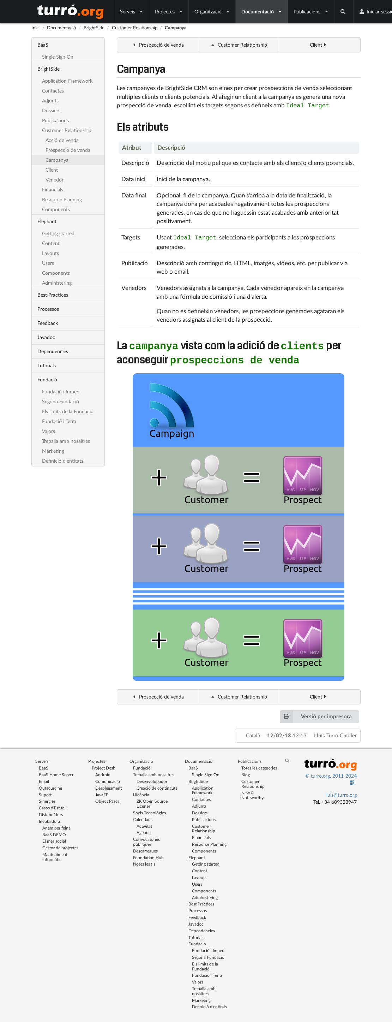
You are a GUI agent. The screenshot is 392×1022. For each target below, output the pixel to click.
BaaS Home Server (56, 772)
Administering (57, 283)
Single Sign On (57, 57)
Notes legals (144, 861)
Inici (35, 27)
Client (52, 170)
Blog (245, 772)
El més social (54, 839)
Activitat (144, 824)
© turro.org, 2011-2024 (331, 774)
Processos (48, 309)
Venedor (55, 180)
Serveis (132, 11)
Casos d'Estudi (52, 805)
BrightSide (94, 27)
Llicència (141, 792)
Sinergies (47, 799)
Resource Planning (62, 199)
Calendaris (142, 817)
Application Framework (67, 81)
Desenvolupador (152, 779)
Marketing (53, 451)
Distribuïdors (51, 812)
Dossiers (51, 110)
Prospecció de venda (68, 150)
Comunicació (107, 779)
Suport (45, 792)
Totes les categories (259, 765)
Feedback (47, 323)
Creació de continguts (157, 786)
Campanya (176, 27)
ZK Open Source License (152, 801)
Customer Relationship (134, 27)
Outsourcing (50, 786)
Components (56, 209)
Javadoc (46, 337)
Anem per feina (56, 825)
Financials (52, 189)
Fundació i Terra (59, 421)
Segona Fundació (60, 401)
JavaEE (101, 792)
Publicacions (311, 11)
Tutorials (46, 365)
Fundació (47, 379)
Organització (212, 11)
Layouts (50, 253)
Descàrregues (145, 848)
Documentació (261, 11)
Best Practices (52, 295)
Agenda (144, 830)
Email (44, 779)
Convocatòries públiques (146, 839)
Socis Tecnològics (149, 810)
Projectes (169, 11)
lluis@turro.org (341, 793)
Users (48, 263)
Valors (48, 431)
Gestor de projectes (60, 845)
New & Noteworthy (252, 793)
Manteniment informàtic (54, 855)
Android (102, 772)
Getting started (58, 233)
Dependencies (52, 351)
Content (51, 243)
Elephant (46, 221)
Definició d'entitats (62, 461)
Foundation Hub (148, 855)
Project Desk (103, 765)
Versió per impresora (315, 714)
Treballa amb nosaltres (66, 441)
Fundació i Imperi (60, 391)
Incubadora (49, 819)
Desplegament (108, 786)
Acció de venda (62, 140)
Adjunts (50, 100)
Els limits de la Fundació (68, 411)
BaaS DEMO (54, 832)
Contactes (53, 91)
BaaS (42, 45)
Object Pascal (108, 799)
